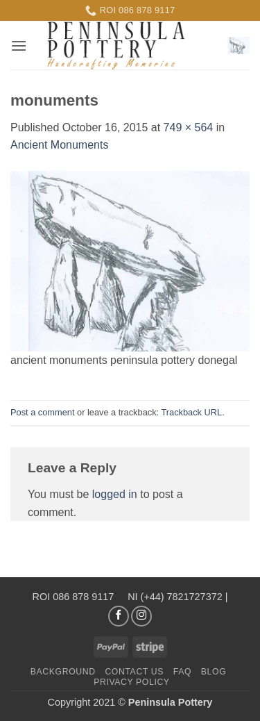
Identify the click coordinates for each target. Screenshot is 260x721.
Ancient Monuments (59, 145)
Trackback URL (191, 412)
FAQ (182, 672)
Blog (213, 672)
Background (63, 672)
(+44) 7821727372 (182, 596)
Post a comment (42, 412)
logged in (114, 494)
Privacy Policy (131, 682)
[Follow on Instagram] (141, 616)
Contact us (134, 672)
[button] (18, 45)
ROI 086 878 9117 (75, 596)
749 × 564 (189, 127)
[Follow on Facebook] (118, 616)
